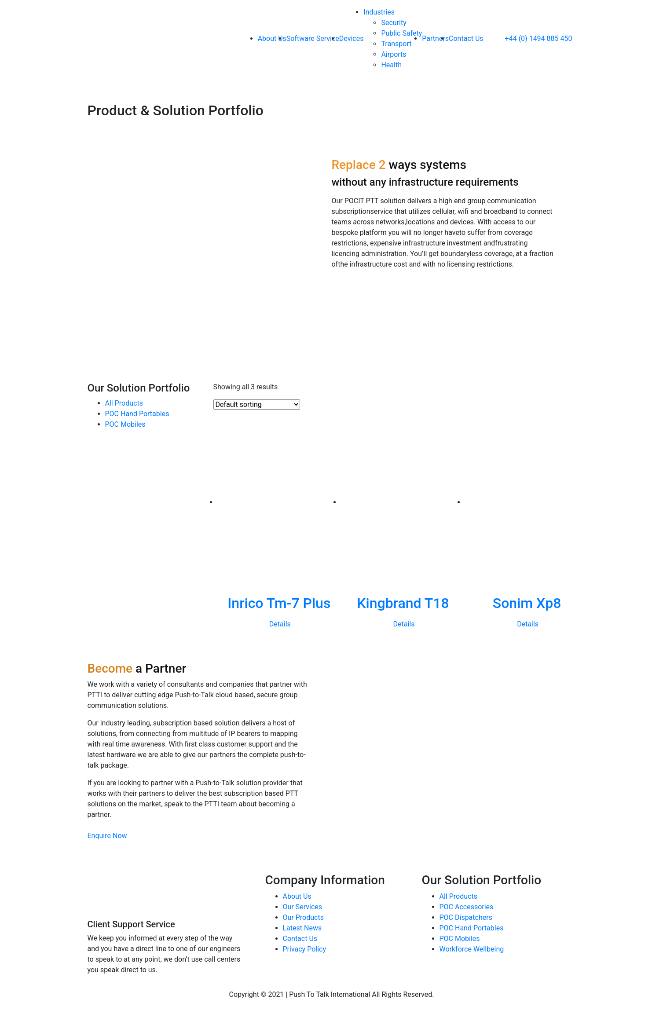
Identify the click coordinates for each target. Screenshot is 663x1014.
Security (393, 22)
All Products (458, 896)
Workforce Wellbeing (472, 949)
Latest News (302, 928)
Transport (396, 44)
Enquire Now (107, 835)
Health (391, 65)
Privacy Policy (304, 949)
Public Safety (401, 33)
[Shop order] (256, 404)
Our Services (302, 907)
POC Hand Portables (472, 928)
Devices (351, 38)
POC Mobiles (460, 938)
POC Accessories (467, 907)
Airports (393, 54)
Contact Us (466, 38)
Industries (379, 12)
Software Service (312, 38)
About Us (272, 38)
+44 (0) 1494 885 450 (530, 39)
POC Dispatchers (466, 917)
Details (280, 624)
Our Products (303, 917)
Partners (435, 38)
